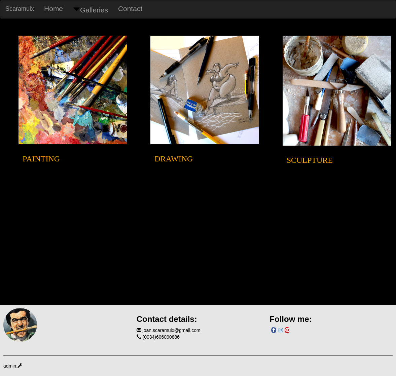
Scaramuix (19, 8)
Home (53, 8)
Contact (130, 8)
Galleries (90, 10)
